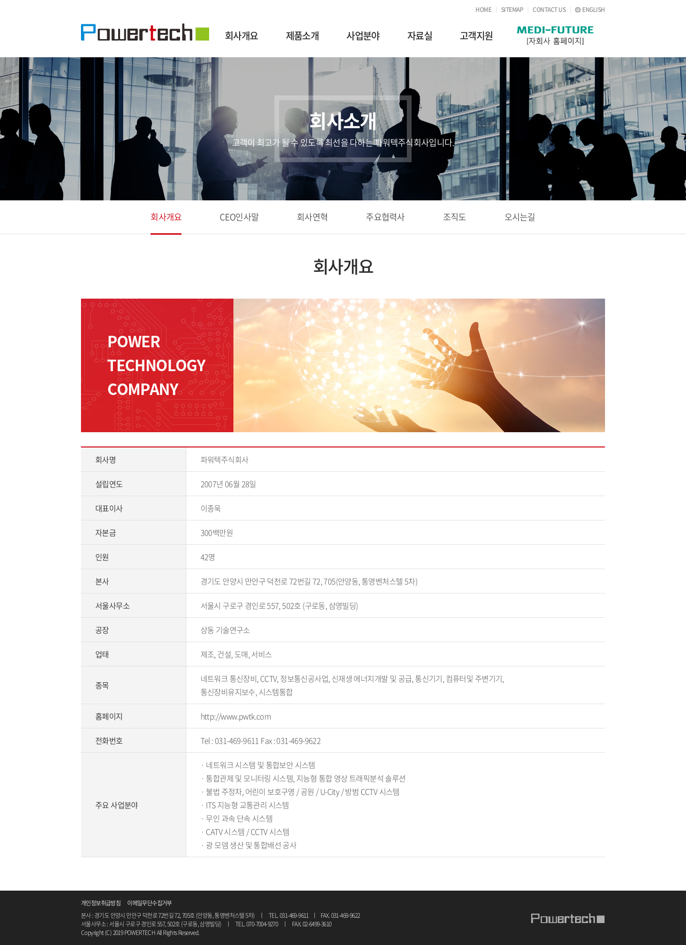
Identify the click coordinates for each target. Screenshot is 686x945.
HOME (483, 9)
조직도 (454, 216)
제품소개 (302, 35)
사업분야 (363, 35)
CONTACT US (549, 9)
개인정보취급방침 (101, 903)
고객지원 (476, 35)
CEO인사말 (239, 216)
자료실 (419, 35)
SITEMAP (512, 9)
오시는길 (519, 216)
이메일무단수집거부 (149, 903)
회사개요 (241, 35)
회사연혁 (312, 216)
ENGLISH (593, 9)
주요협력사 (385, 216)
